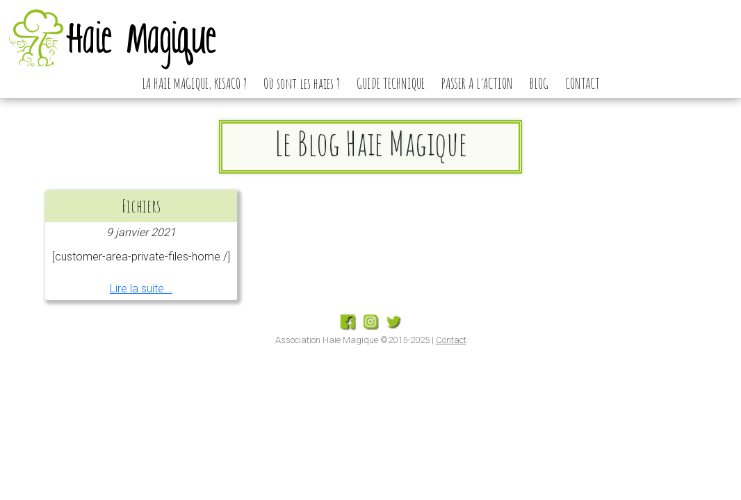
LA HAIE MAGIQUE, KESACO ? (194, 83)
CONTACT (582, 83)
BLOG (539, 83)
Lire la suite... (141, 288)
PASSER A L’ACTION (477, 83)
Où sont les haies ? (301, 83)
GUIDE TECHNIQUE (391, 83)
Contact (451, 340)
